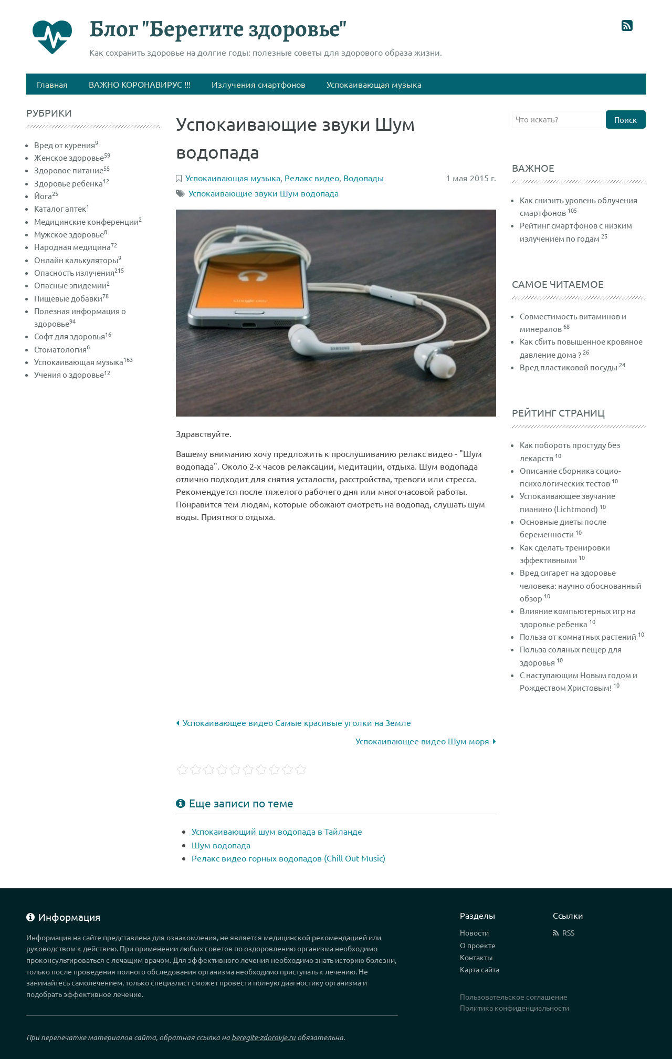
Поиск (625, 119)
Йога (46, 196)
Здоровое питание (72, 170)
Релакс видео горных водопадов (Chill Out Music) (288, 858)
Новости (474, 932)
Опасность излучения (79, 272)
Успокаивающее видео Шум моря (425, 740)
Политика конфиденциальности (514, 1007)
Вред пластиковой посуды (568, 367)
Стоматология (62, 349)
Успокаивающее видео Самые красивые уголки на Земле (293, 722)
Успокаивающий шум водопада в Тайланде (277, 831)
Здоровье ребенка (71, 183)
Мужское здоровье (70, 234)
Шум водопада (221, 844)
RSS (568, 932)
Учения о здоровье (72, 374)
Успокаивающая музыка (83, 362)
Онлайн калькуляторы (77, 260)
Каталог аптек (61, 208)
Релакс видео (312, 177)
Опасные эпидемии (72, 285)
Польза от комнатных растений (578, 636)
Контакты (476, 957)
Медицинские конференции (88, 221)
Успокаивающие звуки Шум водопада (263, 193)
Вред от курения (66, 145)
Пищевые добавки (71, 298)
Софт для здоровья (72, 336)
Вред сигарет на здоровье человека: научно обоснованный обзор (581, 585)
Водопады (363, 177)
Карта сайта (479, 969)
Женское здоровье (72, 157)
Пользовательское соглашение (514, 996)
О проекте (478, 945)
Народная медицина (75, 247)
